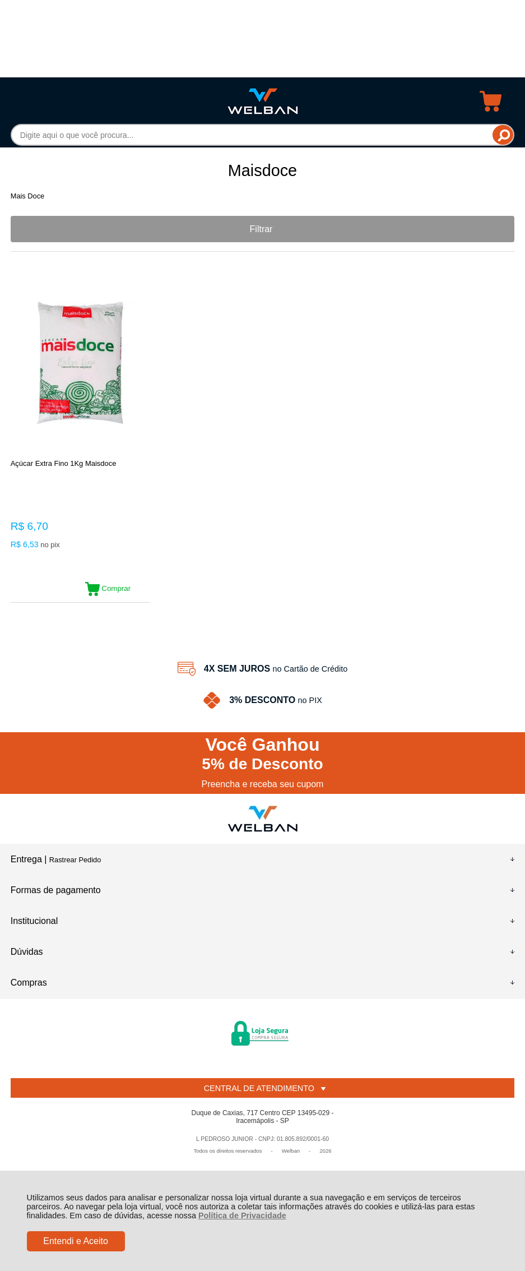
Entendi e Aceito (75, 1241)
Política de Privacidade (242, 1215)
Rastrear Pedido (75, 860)
